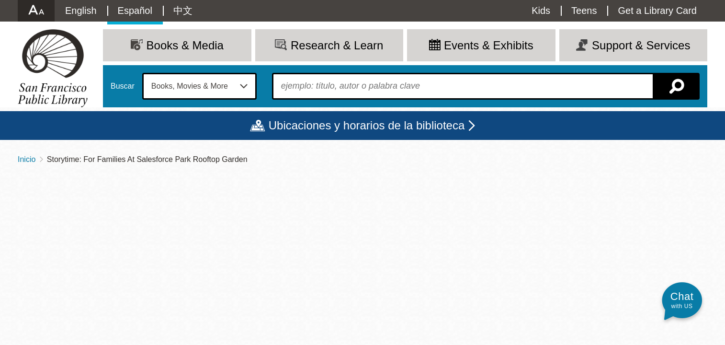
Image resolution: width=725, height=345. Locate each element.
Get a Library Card (657, 10)
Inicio (26, 159)
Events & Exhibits (488, 45)
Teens (584, 10)
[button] (682, 300)
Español (135, 10)
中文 (183, 10)
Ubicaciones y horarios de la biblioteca (367, 125)
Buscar (123, 86)
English (81, 10)
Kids (541, 10)
